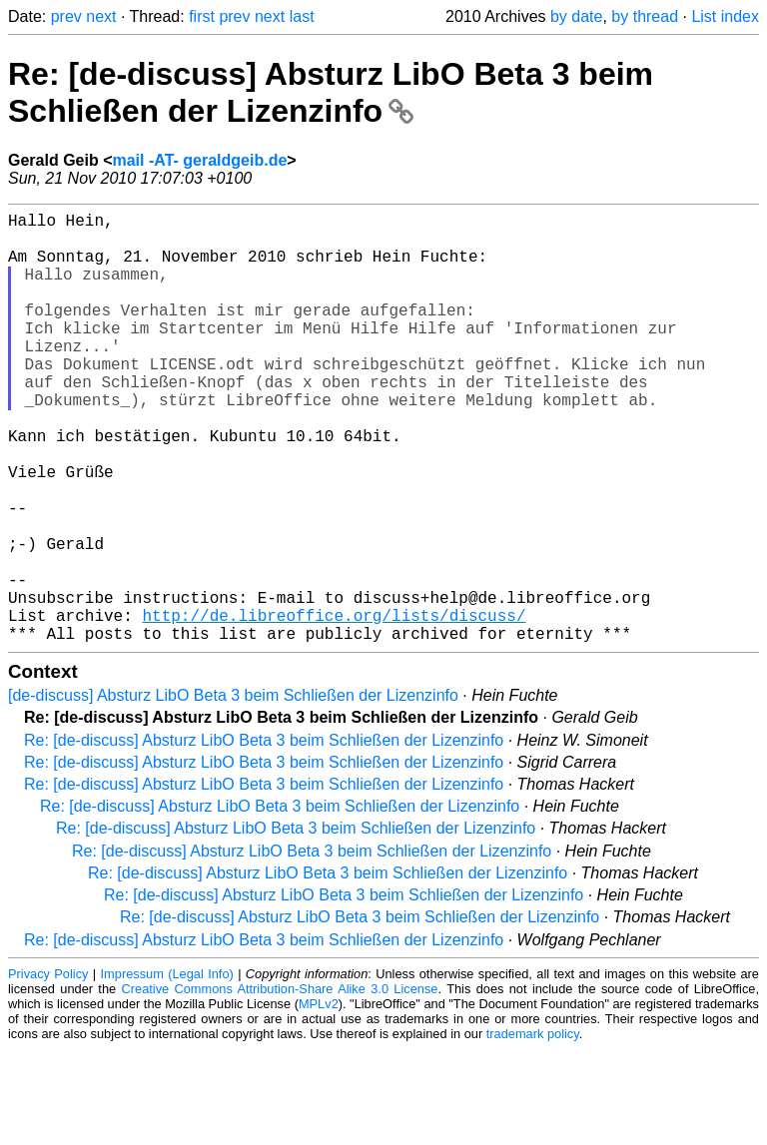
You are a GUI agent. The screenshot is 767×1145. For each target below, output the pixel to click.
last (302, 16)
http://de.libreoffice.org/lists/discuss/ (333, 707)
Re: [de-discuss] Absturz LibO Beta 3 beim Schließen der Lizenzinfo (330, 92)
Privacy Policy (48, 1069)
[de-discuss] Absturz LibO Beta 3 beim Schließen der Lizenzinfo (233, 791)
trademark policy (532, 1129)
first (202, 16)
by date (576, 16)
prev (66, 16)
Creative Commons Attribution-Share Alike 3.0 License (280, 1084)
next (101, 16)
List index (725, 16)
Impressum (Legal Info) (167, 1069)
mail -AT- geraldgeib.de (199, 160)
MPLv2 (319, 1099)
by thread (644, 16)
